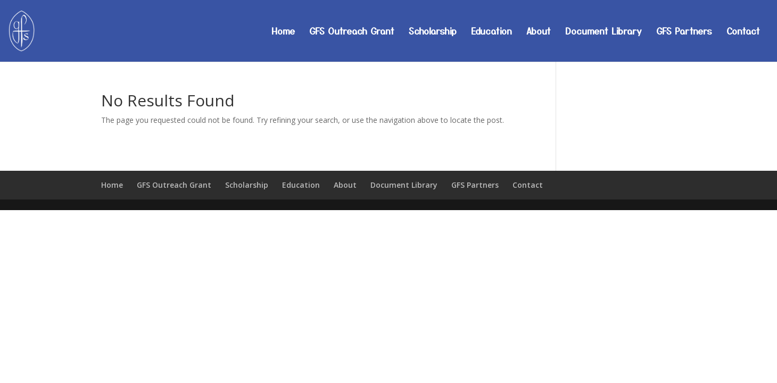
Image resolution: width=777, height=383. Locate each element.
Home (283, 32)
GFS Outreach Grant (351, 32)
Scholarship (433, 32)
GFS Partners (684, 32)
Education (491, 32)
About (538, 32)
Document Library (603, 32)
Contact (743, 32)
